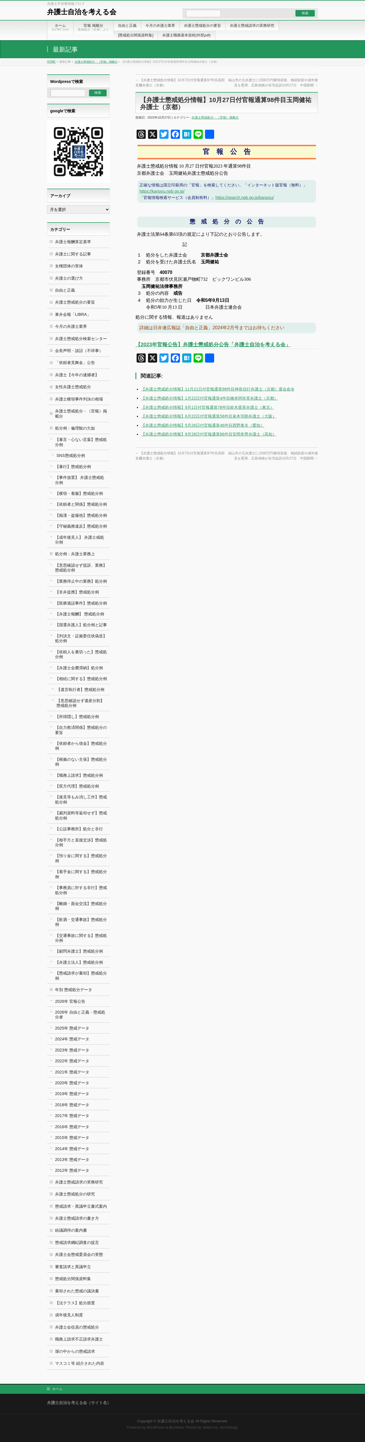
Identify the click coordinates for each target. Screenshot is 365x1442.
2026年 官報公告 (70, 1001)
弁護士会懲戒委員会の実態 (79, 1254)
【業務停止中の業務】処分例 (81, 581)
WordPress (156, 1427)
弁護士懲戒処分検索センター (81, 338)
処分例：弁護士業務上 (75, 554)
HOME (51, 61)
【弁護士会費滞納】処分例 (79, 668)
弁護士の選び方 (69, 278)
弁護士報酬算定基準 (73, 241)
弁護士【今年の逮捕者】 (77, 375)
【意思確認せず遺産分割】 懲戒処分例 (80, 703)
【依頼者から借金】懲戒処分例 (81, 746)
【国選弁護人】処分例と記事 (81, 625)
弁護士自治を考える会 (81, 12)
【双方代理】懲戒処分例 (77, 786)
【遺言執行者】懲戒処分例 (80, 689)
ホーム (57, 1389)
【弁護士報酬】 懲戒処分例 (79, 614)
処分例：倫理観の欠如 (75, 428)
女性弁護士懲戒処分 (73, 387)
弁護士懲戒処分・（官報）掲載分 (96, 61)
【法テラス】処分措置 (75, 1303)
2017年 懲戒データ (72, 1115)
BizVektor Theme (182, 1427)
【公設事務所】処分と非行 (79, 829)
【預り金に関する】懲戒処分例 (81, 858)
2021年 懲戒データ (72, 1072)
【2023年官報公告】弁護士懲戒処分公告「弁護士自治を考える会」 (213, 344)
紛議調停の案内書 (71, 1230)
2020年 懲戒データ (72, 1083)
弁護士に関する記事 (73, 254)
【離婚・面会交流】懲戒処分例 (81, 906)
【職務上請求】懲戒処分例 (79, 775)
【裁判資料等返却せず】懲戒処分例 (81, 815)
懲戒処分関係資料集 (73, 1278)
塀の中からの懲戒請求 (75, 1351)
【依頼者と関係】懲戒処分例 (81, 504)
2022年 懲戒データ (72, 1061)
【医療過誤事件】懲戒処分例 (81, 603)
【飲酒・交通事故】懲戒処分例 (81, 922)
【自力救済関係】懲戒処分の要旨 (81, 730)
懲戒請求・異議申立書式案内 (81, 1206)
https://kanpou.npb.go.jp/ (161, 191)
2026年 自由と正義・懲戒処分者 (80, 1014)
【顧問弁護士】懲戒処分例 (79, 951)
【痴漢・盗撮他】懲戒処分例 (81, 515)
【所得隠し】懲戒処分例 (77, 716)
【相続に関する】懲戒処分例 (81, 678)
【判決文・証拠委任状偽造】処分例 (81, 638)
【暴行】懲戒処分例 (73, 466)
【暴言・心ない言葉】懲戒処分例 (81, 442)
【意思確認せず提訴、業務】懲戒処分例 (81, 567)
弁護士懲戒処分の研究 (75, 1194)
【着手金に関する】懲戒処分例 (81, 874)
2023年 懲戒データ (72, 1050)
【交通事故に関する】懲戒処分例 (81, 938)
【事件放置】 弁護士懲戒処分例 (79, 480)
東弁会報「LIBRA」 (73, 314)
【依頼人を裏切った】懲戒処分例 (81, 654)
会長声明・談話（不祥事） (79, 350)
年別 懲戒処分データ (73, 989)
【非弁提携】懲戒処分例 (77, 592)
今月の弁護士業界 (71, 326)
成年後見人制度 (69, 1315)
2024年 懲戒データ (72, 1039)
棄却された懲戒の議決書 (77, 1291)
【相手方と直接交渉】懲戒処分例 (81, 842)
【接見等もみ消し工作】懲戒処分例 (81, 799)
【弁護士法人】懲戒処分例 (79, 962)
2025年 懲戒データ (72, 1028)
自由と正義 (65, 290)
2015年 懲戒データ (72, 1137)
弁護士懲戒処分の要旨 (75, 302)
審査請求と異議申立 (73, 1266)
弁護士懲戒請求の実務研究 (79, 1182)
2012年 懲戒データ (72, 1170)
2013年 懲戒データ (72, 1159)
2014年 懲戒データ (72, 1148)
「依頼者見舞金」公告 (75, 362)
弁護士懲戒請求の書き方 (77, 1218)
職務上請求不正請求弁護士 (79, 1339)
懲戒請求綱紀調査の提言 (77, 1242)
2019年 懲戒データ (72, 1093)
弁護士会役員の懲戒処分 (77, 1327)
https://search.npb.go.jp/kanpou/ (244, 197)
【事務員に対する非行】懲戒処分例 (81, 890)
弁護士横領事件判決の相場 (79, 399)
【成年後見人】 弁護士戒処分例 (79, 539)
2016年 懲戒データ (72, 1126)
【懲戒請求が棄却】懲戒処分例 (81, 975)
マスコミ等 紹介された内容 (79, 1363)
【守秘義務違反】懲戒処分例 (81, 526)
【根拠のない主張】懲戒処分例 (81, 761)
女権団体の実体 (69, 266)
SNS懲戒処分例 (70, 455)
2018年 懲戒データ (72, 1105)
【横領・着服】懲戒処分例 (79, 493)
